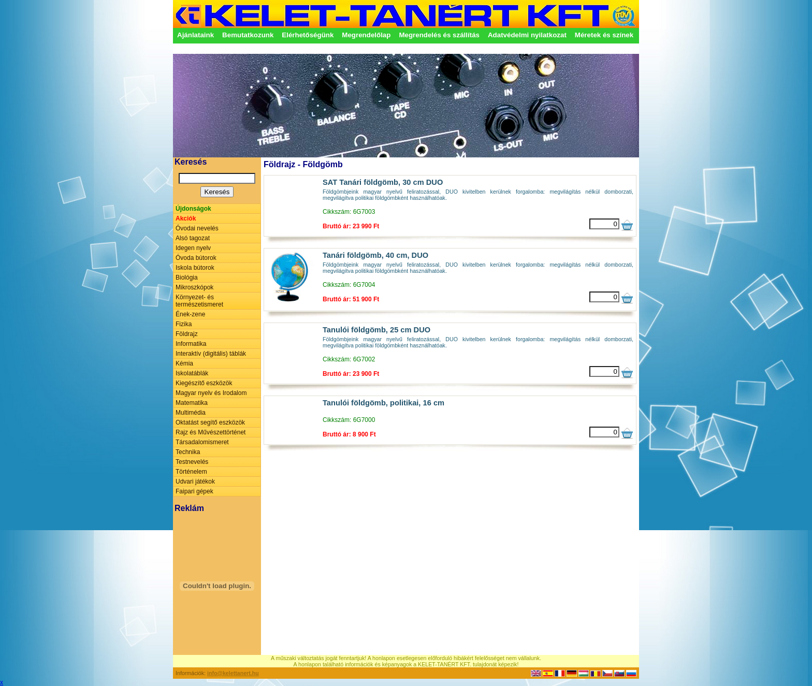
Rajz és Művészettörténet (210, 432)
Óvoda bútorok (196, 257)
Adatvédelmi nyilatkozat (527, 35)
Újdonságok (193, 208)
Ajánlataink (195, 35)
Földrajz (187, 334)
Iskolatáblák (192, 373)
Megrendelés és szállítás (439, 35)
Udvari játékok (195, 481)
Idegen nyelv (193, 248)
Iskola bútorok (195, 267)
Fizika (184, 324)
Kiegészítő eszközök (204, 383)
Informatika (191, 343)
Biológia (187, 277)
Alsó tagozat (193, 238)
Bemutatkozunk (247, 35)
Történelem (191, 471)
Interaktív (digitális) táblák (211, 353)
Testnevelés (192, 461)
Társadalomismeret (202, 442)
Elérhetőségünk (308, 35)
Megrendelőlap (366, 35)
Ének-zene (190, 314)
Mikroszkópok (194, 287)
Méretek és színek (604, 35)
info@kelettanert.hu (233, 673)
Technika (188, 452)
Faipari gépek (194, 491)
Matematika (192, 402)
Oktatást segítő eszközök (210, 422)
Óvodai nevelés (197, 228)
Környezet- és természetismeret (199, 301)
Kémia (184, 363)
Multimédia (191, 412)
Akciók (186, 218)
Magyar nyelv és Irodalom (211, 393)
